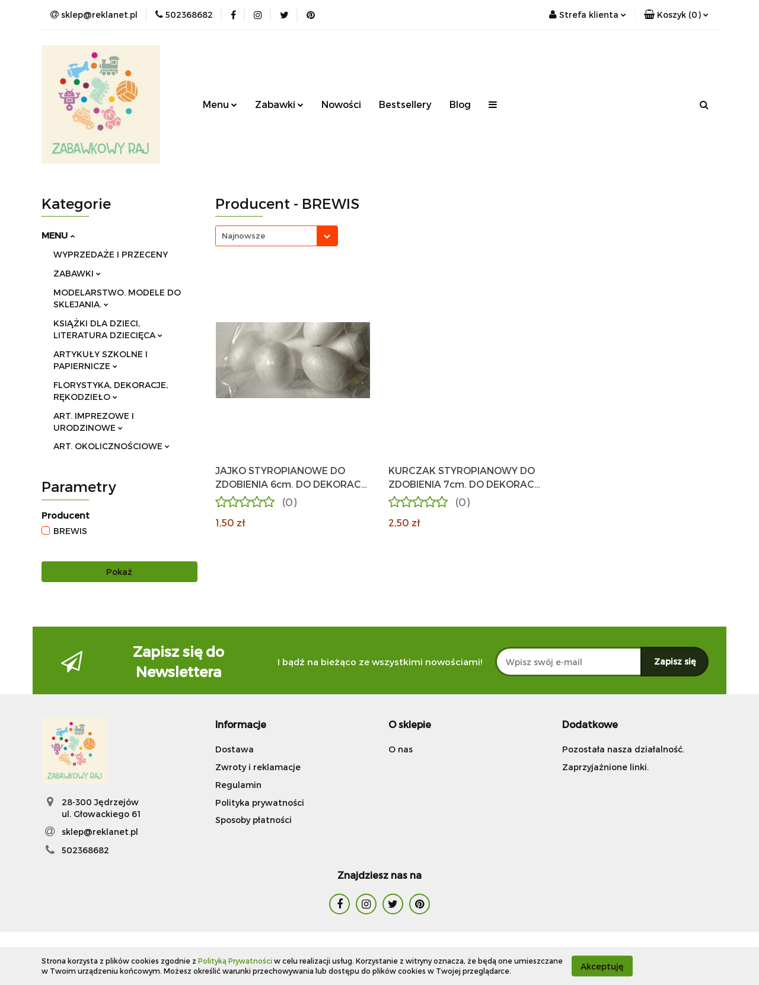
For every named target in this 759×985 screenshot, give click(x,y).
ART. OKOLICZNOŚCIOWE (111, 446)
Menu (220, 104)
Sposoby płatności (253, 820)
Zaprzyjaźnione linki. (605, 767)
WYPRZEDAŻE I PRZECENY (110, 254)
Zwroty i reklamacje (258, 767)
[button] (676, 15)
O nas (400, 749)
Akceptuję (602, 966)
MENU (58, 235)
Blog (460, 104)
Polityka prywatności (259, 802)
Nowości (341, 104)
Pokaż (119, 572)
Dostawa (234, 749)
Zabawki (279, 104)
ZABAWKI (77, 273)
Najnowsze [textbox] (243, 235)
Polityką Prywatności (235, 961)
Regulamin (238, 785)
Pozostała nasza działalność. (623, 749)
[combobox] (276, 235)
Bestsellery (405, 104)
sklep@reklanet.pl (100, 832)
